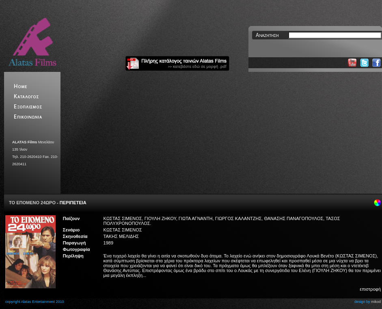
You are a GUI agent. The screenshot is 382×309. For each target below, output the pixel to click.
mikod (376, 302)
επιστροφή (370, 289)
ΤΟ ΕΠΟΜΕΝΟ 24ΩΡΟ (32, 202)
